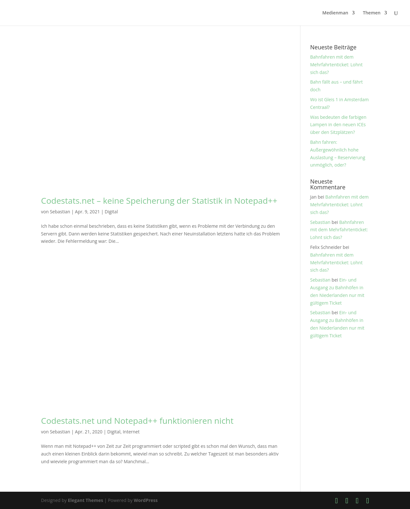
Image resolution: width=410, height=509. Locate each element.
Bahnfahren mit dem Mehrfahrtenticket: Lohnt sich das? (336, 64)
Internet (131, 432)
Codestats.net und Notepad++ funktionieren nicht (137, 420)
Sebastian (60, 212)
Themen (372, 13)
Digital (111, 212)
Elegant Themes (85, 500)
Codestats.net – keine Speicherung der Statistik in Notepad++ (159, 200)
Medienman (335, 13)
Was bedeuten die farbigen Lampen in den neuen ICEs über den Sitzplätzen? (338, 124)
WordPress (146, 500)
